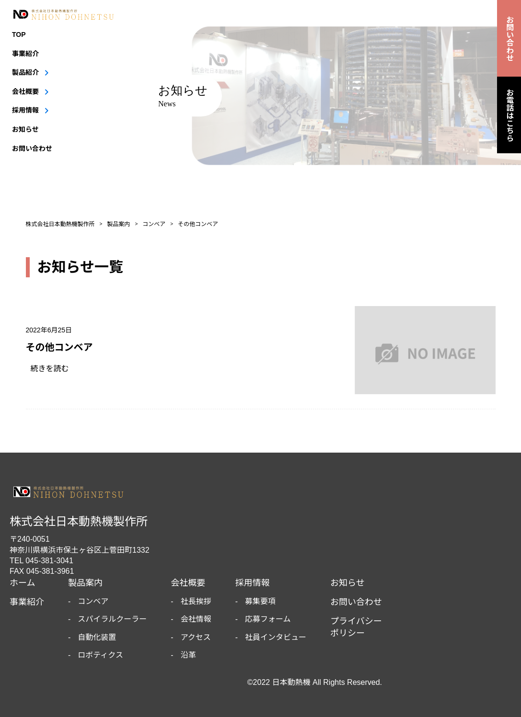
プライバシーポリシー (356, 627)
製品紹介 (25, 72)
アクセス (196, 637)
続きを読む (54, 368)
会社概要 (25, 91)
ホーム (22, 583)
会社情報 (196, 619)
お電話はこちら (509, 115)
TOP (19, 34)
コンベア (93, 601)
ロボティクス (100, 655)
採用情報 (25, 110)
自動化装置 (97, 637)
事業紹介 (25, 53)
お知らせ (25, 129)
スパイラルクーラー (112, 619)
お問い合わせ (32, 148)
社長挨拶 (196, 601)
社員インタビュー (275, 637)
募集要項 (260, 601)
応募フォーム (268, 619)
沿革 (188, 655)
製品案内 (85, 583)
